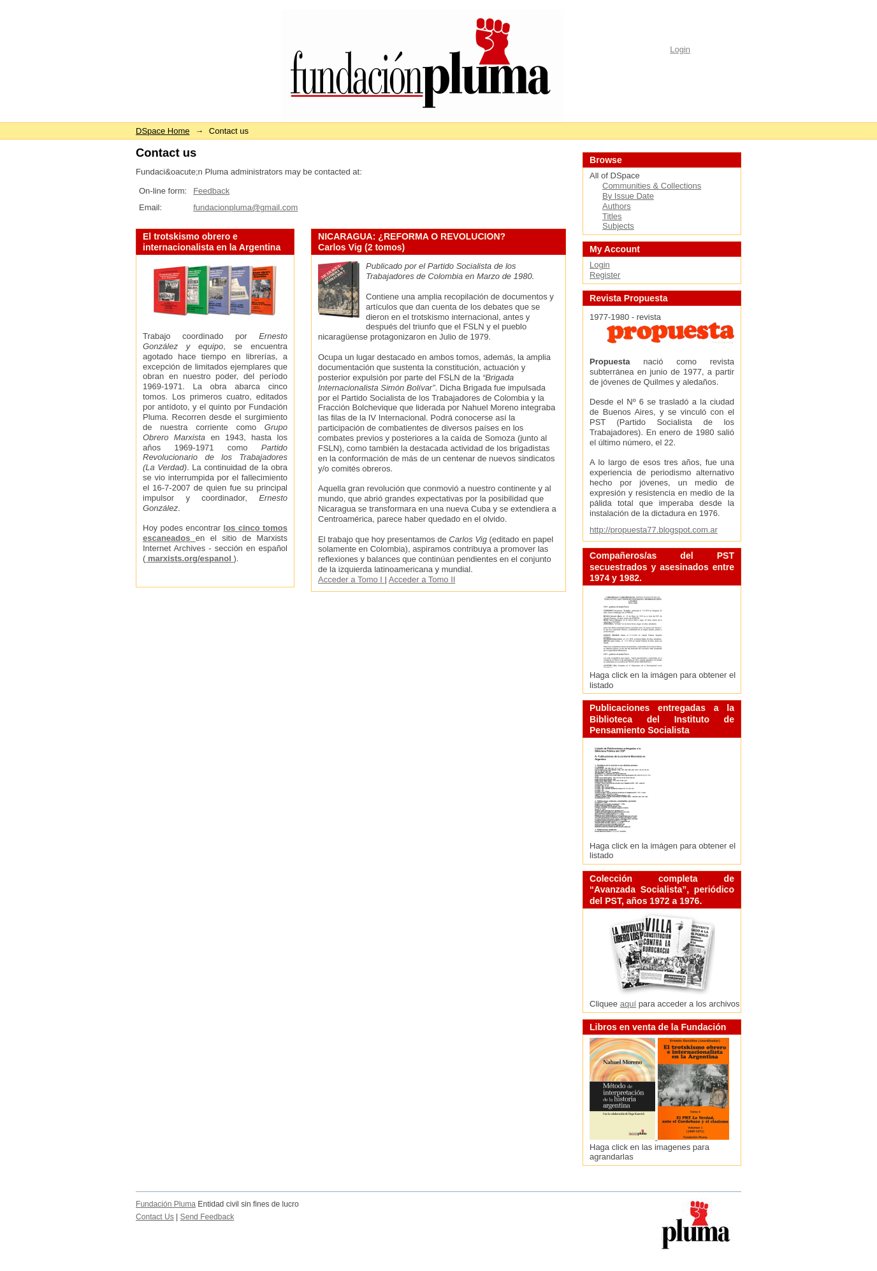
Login (680, 49)
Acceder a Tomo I (351, 579)
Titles (612, 216)
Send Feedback (207, 1216)
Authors (616, 206)
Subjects (618, 226)
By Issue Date (628, 196)
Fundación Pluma (166, 1204)
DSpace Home (163, 131)
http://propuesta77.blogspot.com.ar (654, 530)
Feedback (211, 191)
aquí (628, 1004)
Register (605, 275)
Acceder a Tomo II (422, 579)
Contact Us (155, 1216)
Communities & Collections (651, 185)
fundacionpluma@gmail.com (245, 207)
